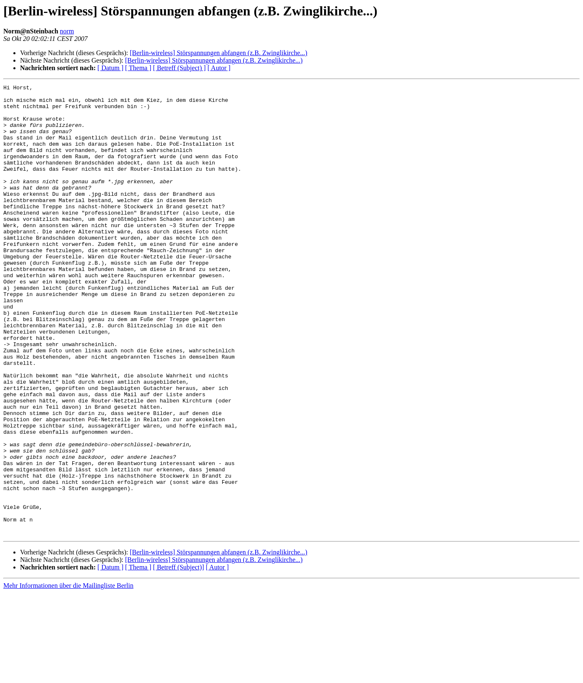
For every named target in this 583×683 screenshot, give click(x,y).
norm (67, 31)
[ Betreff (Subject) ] (179, 67)
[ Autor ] (219, 67)
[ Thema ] (138, 67)
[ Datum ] (110, 67)
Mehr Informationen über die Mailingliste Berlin (68, 675)
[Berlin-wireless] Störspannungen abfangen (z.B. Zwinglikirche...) (218, 52)
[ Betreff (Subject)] (178, 657)
